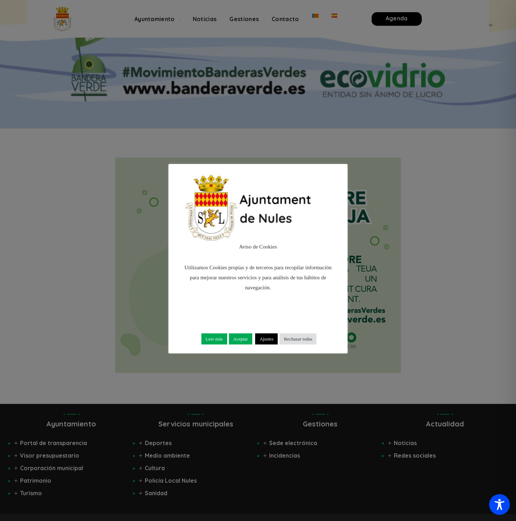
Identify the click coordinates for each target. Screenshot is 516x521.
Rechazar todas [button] (298, 339)
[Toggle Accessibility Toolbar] (499, 504)
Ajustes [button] (266, 339)
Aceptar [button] (240, 339)
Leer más (214, 339)
